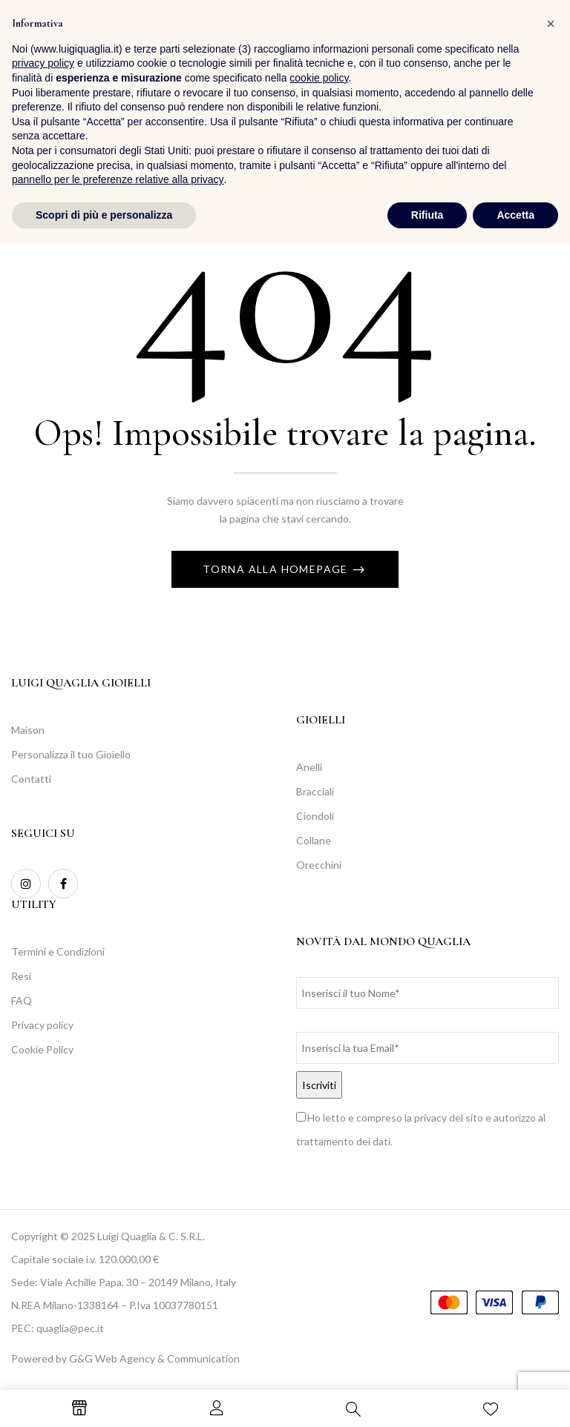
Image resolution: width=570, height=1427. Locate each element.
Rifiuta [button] (427, 1398)
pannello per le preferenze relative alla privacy (118, 1363)
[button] (544, 50)
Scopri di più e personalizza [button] (104, 1398)
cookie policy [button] (318, 1262)
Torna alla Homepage (277, 569)
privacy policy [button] (43, 1247)
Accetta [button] (515, 1398)
